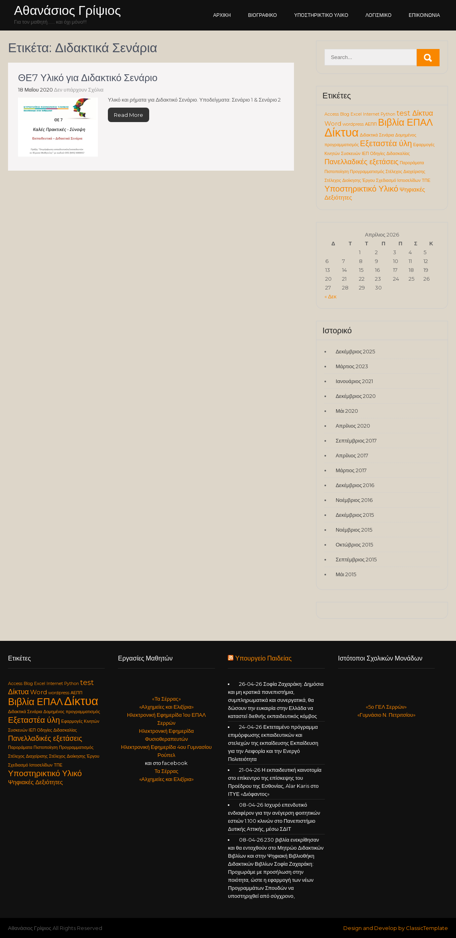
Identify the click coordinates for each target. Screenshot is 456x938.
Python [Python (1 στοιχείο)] (388, 114)
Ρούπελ (166, 755)
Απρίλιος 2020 (353, 425)
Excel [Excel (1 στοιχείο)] (356, 114)
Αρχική (222, 15)
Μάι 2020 (347, 411)
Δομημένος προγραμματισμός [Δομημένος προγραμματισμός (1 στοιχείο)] (71, 711)
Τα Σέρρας (166, 771)
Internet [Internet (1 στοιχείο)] (371, 114)
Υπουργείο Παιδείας (263, 658)
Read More (128, 115)
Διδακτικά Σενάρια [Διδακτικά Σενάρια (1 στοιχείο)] (377, 135)
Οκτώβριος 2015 (354, 544)
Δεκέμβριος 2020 (356, 396)
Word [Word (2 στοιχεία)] (332, 123)
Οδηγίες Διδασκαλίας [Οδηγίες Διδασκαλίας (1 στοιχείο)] (390, 153)
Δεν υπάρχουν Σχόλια (79, 89)
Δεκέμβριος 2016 (355, 485)
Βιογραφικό (262, 15)
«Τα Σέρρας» (166, 698)
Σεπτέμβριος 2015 (356, 559)
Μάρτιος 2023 (352, 366)
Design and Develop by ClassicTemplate (395, 928)
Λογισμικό (378, 15)
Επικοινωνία (424, 15)
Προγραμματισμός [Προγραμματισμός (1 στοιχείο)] (367, 171)
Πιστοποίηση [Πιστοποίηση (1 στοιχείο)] (336, 171)
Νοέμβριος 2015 (354, 529)
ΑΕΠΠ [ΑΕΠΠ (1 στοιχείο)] (371, 124)
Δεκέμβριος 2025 (355, 351)
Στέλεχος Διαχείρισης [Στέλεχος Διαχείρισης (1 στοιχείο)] (405, 171)
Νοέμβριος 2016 (354, 500)
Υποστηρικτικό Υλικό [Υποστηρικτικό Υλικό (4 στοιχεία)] (361, 189)
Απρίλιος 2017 (352, 455)
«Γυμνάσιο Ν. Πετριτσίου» (386, 715)
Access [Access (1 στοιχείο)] (331, 114)
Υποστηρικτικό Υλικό (321, 15)
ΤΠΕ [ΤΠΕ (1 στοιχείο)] (426, 180)
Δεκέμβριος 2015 (355, 515)
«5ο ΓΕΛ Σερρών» (386, 707)
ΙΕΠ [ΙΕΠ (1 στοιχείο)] (365, 153)
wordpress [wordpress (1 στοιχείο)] (353, 124)
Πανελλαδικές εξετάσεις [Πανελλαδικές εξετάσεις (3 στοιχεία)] (361, 161)
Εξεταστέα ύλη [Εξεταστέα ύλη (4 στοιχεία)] (386, 143)
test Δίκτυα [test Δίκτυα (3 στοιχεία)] (415, 113)
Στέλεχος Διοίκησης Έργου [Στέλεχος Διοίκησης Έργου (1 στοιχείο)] (349, 180)
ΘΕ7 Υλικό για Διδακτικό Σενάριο (87, 78)
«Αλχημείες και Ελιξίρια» (166, 707)
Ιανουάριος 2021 (354, 381)
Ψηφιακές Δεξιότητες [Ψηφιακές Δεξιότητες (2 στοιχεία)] (35, 782)
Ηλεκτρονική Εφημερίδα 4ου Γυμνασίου (166, 747)
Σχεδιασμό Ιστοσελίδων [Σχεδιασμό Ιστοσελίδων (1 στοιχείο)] (398, 180)
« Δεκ (330, 296)
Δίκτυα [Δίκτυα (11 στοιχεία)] (341, 132)
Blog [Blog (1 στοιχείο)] (344, 114)
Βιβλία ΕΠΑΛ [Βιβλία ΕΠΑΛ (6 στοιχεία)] (405, 122)
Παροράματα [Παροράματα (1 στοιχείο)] (412, 162)
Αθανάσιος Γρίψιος (67, 10)
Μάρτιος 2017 (351, 470)
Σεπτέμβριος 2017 (356, 440)
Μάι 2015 (346, 574)
